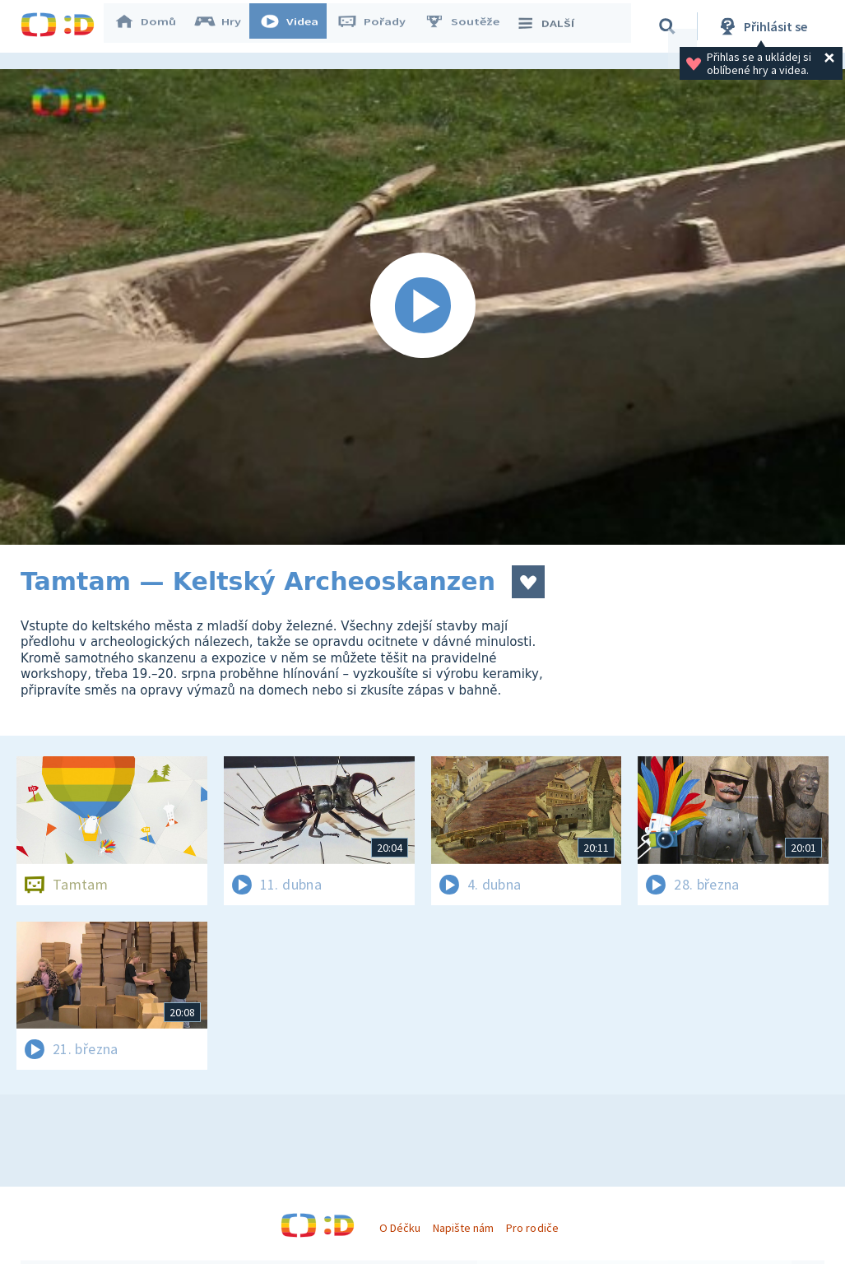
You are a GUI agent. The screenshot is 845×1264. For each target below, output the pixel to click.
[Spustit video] (422, 307)
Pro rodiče (532, 1227)
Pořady (379, 26)
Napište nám (463, 1227)
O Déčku (399, 1227)
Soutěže (469, 26)
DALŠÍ (552, 26)
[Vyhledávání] (669, 26)
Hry (226, 26)
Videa (297, 26)
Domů (153, 26)
